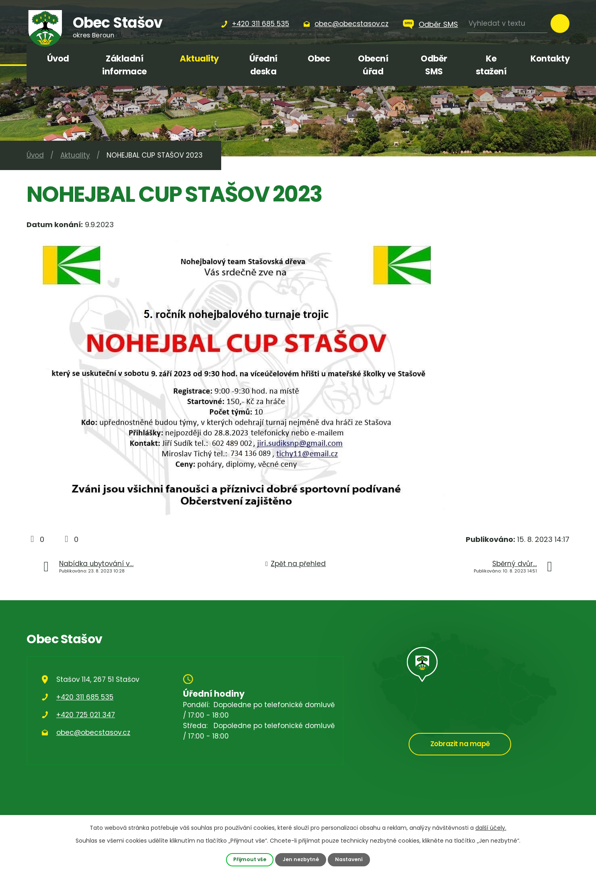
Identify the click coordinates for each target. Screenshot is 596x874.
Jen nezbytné (300, 859)
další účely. (490, 828)
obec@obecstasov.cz (93, 732)
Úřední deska (263, 65)
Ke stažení (491, 65)
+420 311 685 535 (84, 697)
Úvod (58, 58)
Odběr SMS (438, 24)
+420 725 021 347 (85, 715)
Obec (319, 58)
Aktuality (199, 58)
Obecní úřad (373, 65)
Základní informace (124, 65)
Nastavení (349, 859)
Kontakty (549, 58)
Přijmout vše (249, 859)
